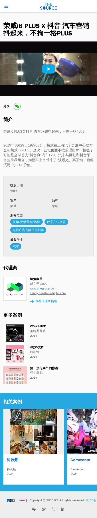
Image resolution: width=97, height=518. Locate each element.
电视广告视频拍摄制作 (28, 230)
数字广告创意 (56, 222)
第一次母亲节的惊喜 (44, 368)
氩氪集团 (36, 279)
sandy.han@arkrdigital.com (48, 293)
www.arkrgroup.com (43, 288)
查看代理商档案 (43, 301)
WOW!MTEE (38, 326)
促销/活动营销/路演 (26, 222)
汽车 (16, 246)
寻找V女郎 (37, 347)
